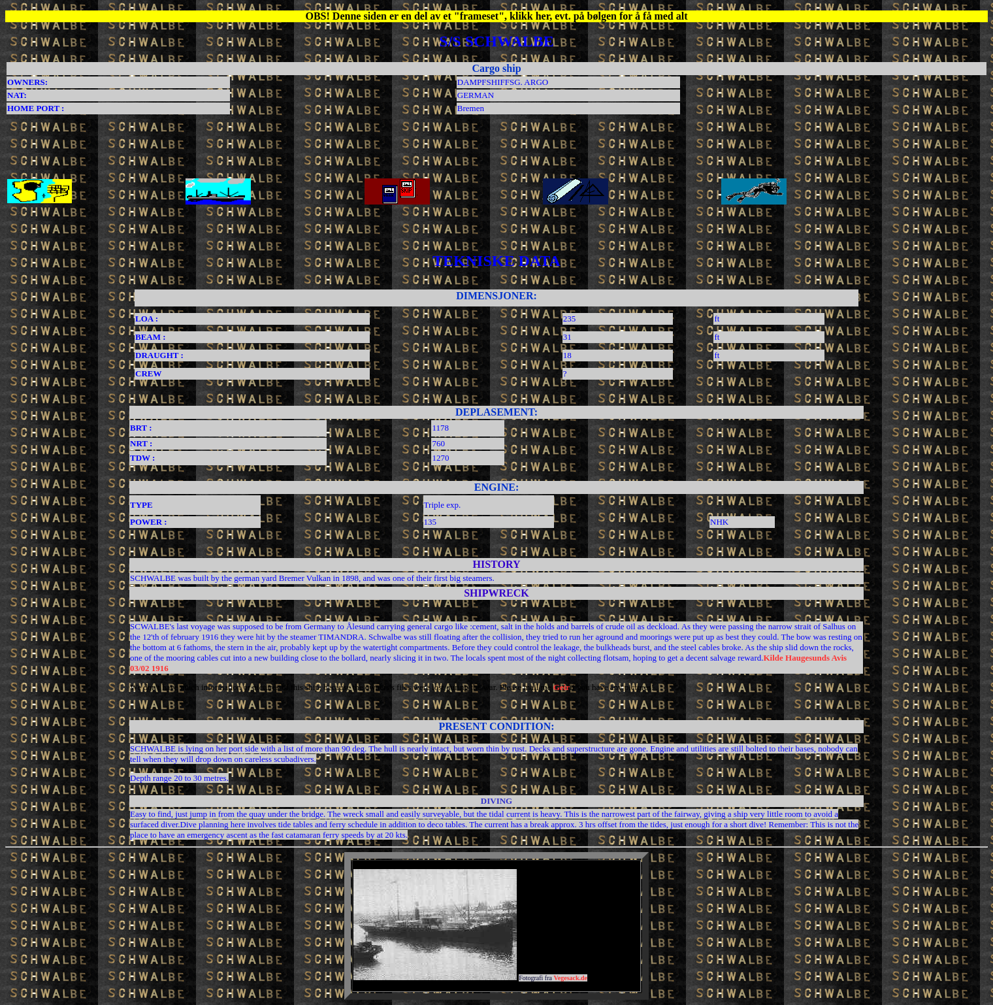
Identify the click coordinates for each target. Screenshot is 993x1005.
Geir (561, 687)
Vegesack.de (570, 977)
